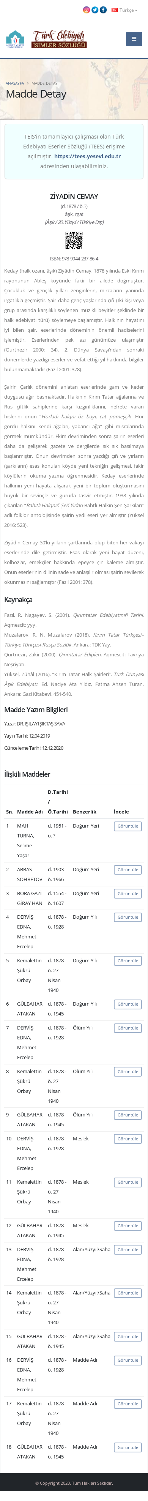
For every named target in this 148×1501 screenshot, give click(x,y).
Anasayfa (15, 83)
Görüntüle (128, 826)
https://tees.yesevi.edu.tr (87, 156)
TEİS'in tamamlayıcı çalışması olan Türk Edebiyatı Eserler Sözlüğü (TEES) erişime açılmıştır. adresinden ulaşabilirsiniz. (74, 151)
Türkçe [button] (124, 10)
